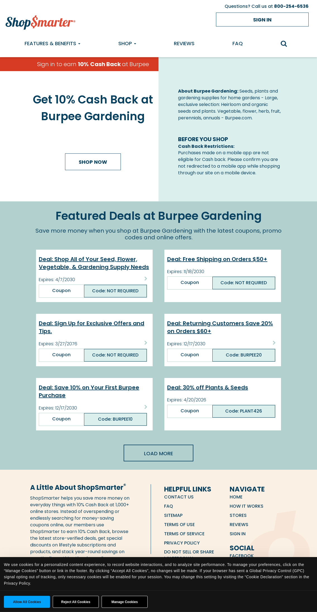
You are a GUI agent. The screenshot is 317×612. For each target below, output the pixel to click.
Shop (127, 43)
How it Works (246, 506)
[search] (286, 44)
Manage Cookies (124, 602)
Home (236, 497)
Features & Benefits (52, 43)
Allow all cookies (27, 602)
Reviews (184, 43)
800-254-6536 (291, 6)
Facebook (242, 556)
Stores (238, 515)
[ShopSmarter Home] (40, 21)
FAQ (237, 43)
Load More (158, 453)
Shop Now (93, 161)
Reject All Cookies (75, 602)
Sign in (262, 19)
